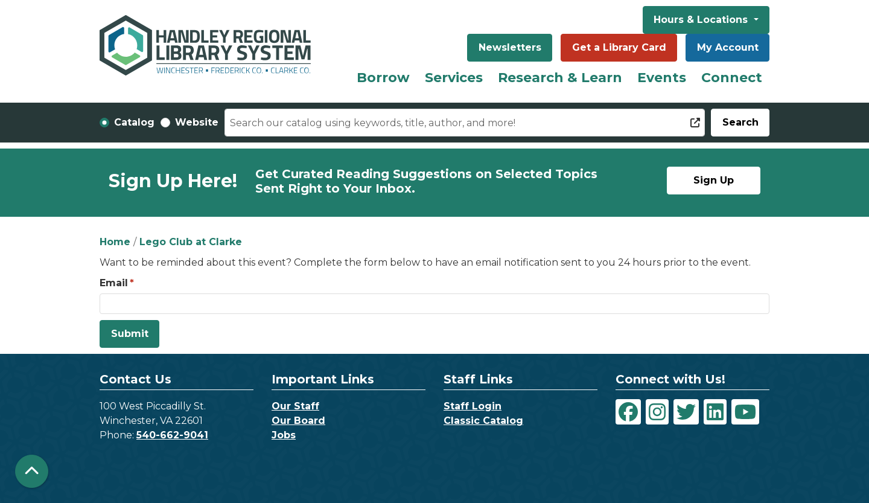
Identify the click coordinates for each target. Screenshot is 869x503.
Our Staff (295, 406)
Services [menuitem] (454, 77)
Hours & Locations (702, 19)
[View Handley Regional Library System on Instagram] (657, 412)
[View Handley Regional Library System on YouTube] (745, 412)
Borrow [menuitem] (383, 77)
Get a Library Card (619, 47)
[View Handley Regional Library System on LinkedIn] (715, 412)
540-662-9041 (172, 435)
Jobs (284, 435)
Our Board (298, 420)
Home (115, 242)
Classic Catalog (483, 420)
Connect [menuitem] (731, 77)
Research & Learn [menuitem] (560, 77)
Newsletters (510, 47)
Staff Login (472, 406)
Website (196, 122)
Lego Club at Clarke (190, 242)
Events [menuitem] (661, 77)
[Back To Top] (31, 471)
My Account (728, 47)
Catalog (134, 122)
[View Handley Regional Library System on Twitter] (686, 412)
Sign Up (713, 180)
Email (114, 283)
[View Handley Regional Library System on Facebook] (628, 412)
